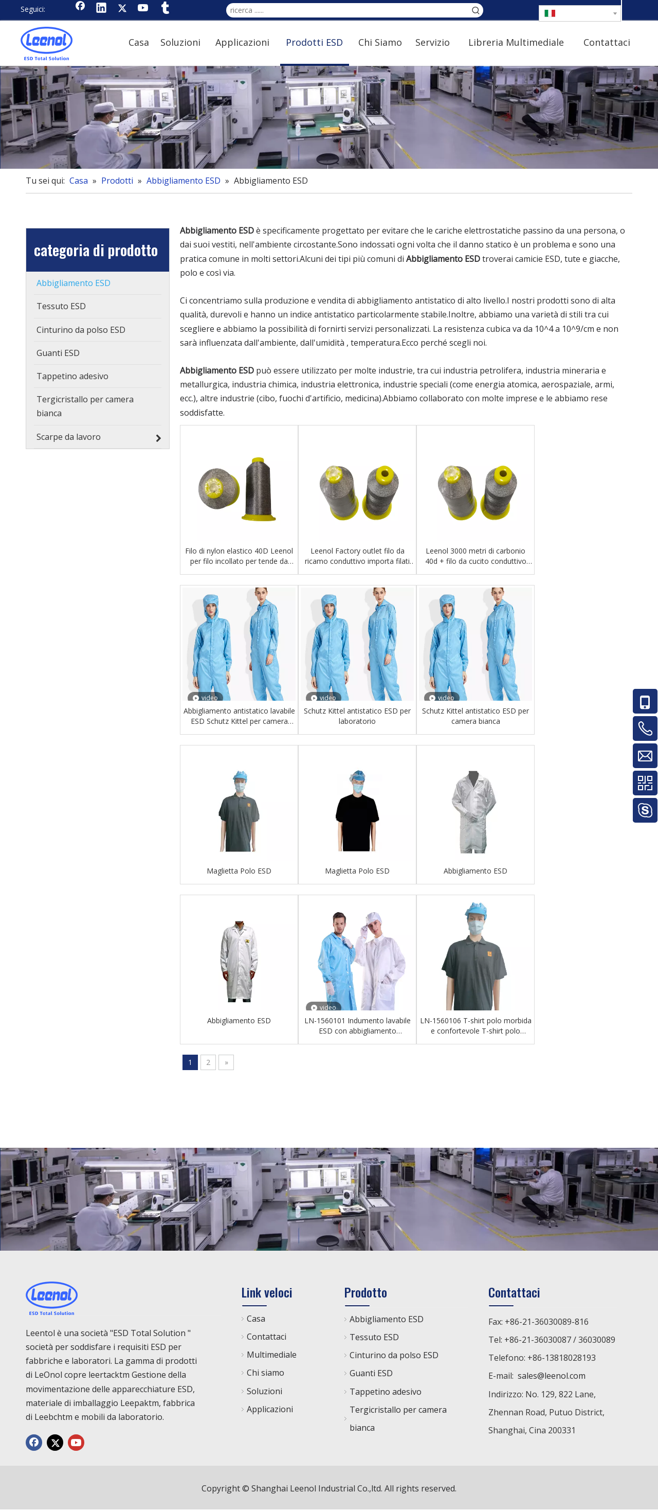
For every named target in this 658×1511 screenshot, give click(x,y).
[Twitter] (122, 9)
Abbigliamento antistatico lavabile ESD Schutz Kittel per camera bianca (239, 716)
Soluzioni (264, 1391)
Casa (256, 1318)
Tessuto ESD (374, 1337)
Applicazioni (270, 1409)
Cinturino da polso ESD (394, 1355)
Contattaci (266, 1336)
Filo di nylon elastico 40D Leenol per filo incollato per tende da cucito (239, 556)
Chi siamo (265, 1372)
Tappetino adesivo (386, 1391)
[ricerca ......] (347, 10)
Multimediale (272, 1354)
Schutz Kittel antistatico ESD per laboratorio (357, 716)
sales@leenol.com (552, 1375)
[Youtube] (143, 9)
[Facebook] (80, 9)
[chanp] (329, 117)
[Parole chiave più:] (476, 10)
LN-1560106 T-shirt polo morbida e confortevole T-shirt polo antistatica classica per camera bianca (476, 1026)
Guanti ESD (371, 1373)
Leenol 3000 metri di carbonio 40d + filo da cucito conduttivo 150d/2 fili (475, 556)
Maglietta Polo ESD (239, 871)
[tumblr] (164, 9)
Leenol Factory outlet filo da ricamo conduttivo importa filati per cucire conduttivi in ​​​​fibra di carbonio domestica (357, 556)
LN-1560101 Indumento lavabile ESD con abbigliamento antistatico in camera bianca (357, 1026)
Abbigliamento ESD (475, 871)
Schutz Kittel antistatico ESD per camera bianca (475, 716)
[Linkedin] (101, 9)
